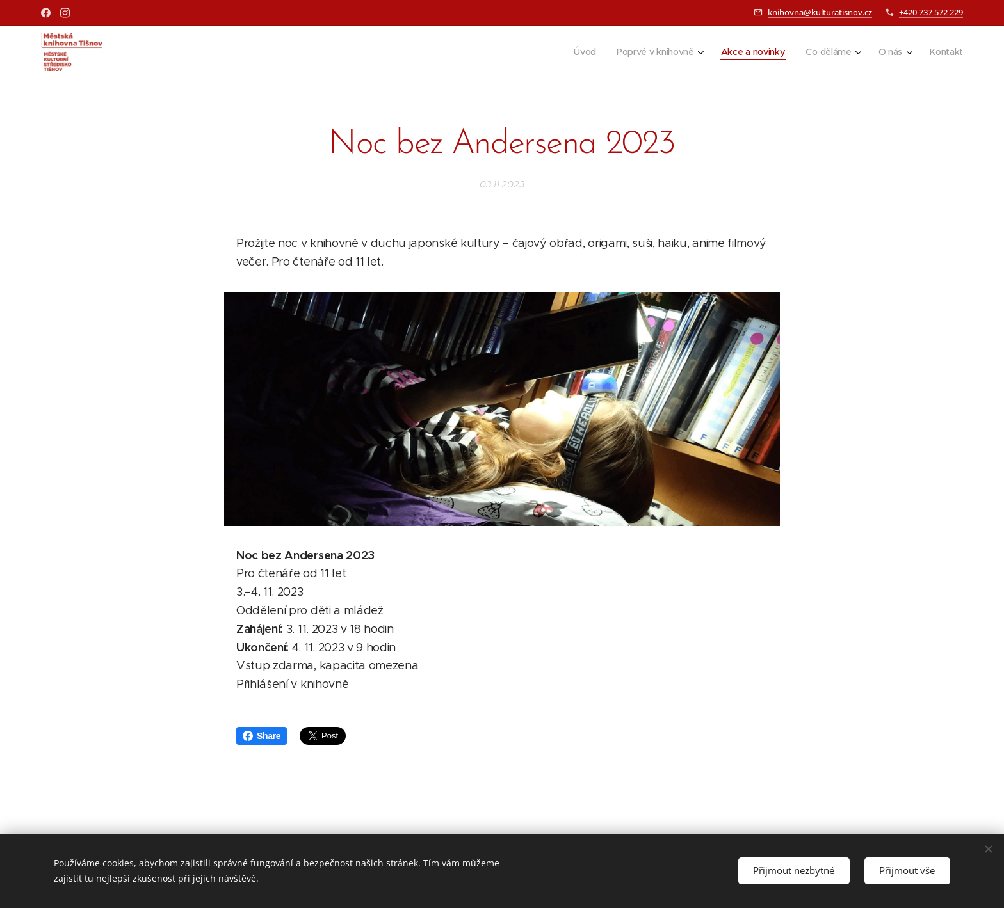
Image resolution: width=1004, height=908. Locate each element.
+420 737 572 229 (931, 12)
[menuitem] (581, 52)
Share (261, 736)
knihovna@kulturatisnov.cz (820, 12)
